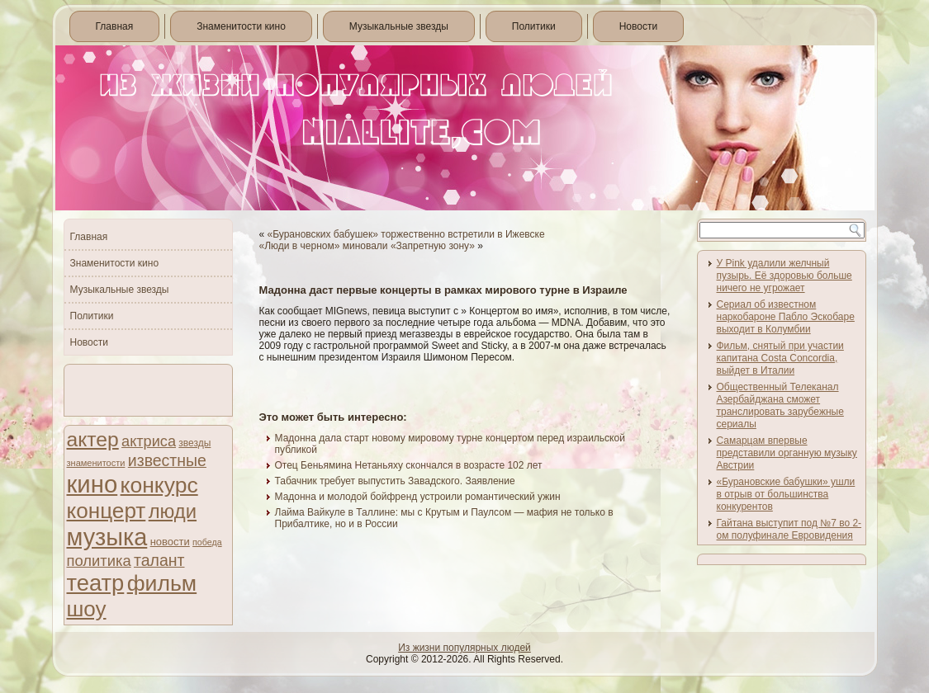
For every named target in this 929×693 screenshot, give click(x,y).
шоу (87, 608)
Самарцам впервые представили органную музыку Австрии (787, 453)
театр (96, 583)
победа (207, 542)
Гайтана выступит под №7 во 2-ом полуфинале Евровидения (789, 529)
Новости (638, 26)
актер (93, 439)
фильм (162, 583)
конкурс (159, 485)
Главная (115, 26)
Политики (534, 26)
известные (167, 460)
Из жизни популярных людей (464, 647)
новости (170, 541)
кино (92, 483)
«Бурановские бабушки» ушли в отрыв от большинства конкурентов (786, 494)
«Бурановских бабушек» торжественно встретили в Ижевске (406, 234)
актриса (148, 441)
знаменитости (96, 463)
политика (99, 560)
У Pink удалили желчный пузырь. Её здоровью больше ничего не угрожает (784, 275)
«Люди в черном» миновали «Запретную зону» (367, 246)
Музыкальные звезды (398, 26)
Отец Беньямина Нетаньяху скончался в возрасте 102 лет (409, 465)
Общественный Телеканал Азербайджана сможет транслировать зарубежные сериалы (780, 405)
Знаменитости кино (241, 26)
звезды (194, 443)
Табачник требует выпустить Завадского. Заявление (395, 481)
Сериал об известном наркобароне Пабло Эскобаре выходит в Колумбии (786, 317)
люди (173, 511)
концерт (106, 510)
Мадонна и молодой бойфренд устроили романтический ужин (418, 496)
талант (159, 560)
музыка (107, 537)
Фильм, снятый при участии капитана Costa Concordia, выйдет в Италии (780, 358)
